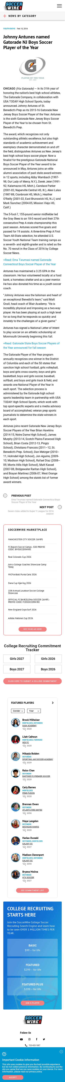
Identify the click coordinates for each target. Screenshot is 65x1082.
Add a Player (32, 1003)
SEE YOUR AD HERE (32, 629)
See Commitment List (32, 890)
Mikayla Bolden (30, 753)
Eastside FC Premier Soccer (36, 776)
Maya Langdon (30, 821)
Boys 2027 (17, 669)
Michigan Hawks (30, 827)
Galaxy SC (27, 844)
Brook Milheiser (31, 719)
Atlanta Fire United (32, 810)
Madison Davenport (33, 854)
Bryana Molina (30, 871)
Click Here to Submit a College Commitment (32, 681)
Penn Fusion (28, 793)
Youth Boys (9, 29)
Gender (16, 711)
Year (31, 711)
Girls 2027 (17, 658)
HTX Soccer (28, 877)
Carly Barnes (29, 787)
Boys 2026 (48, 669)
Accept (13, 1077)
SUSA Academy (29, 726)
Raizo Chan (28, 770)
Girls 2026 (48, 658)
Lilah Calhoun (29, 736)
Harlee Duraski (30, 838)
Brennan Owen (30, 804)
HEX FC (25, 742)
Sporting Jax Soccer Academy (37, 759)
